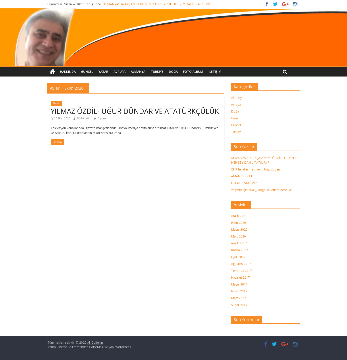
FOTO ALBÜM (193, 71)
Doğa (173, 71)
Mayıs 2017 (239, 284)
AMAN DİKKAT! (242, 176)
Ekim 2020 (238, 222)
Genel (56, 103)
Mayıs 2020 (239, 229)
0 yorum (101, 118)
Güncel (87, 71)
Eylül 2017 (238, 257)
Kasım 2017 (239, 250)
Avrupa (119, 71)
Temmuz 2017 (241, 270)
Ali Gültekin (84, 118)
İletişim (214, 71)
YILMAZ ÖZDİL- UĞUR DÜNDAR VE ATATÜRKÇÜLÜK (135, 111)
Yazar (103, 71)
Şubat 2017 (239, 305)
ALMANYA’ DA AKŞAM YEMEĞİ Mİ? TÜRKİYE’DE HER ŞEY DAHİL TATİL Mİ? (156, 4)
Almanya (138, 71)
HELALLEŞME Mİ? (243, 183)
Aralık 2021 (239, 216)
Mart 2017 (238, 298)
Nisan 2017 (239, 291)
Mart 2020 (238, 236)
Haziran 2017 (240, 277)
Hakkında (68, 71)
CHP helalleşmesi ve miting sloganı (256, 169)
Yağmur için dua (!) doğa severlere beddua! (261, 190)
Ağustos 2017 (241, 264)
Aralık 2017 (239, 243)
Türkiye (157, 71)
